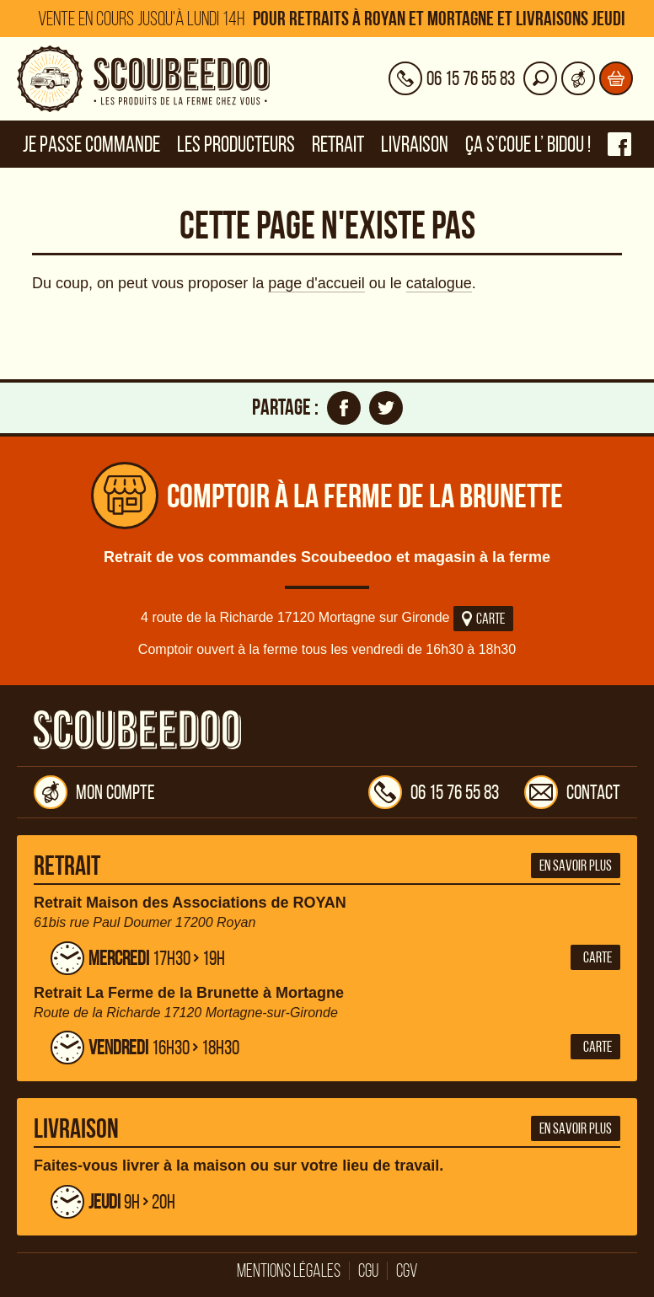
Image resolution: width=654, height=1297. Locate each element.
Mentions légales (288, 1271)
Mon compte (94, 792)
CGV (407, 1271)
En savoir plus (575, 865)
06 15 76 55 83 (433, 792)
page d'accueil (316, 283)
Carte (483, 618)
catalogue (439, 283)
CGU (368, 1271)
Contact (572, 792)
